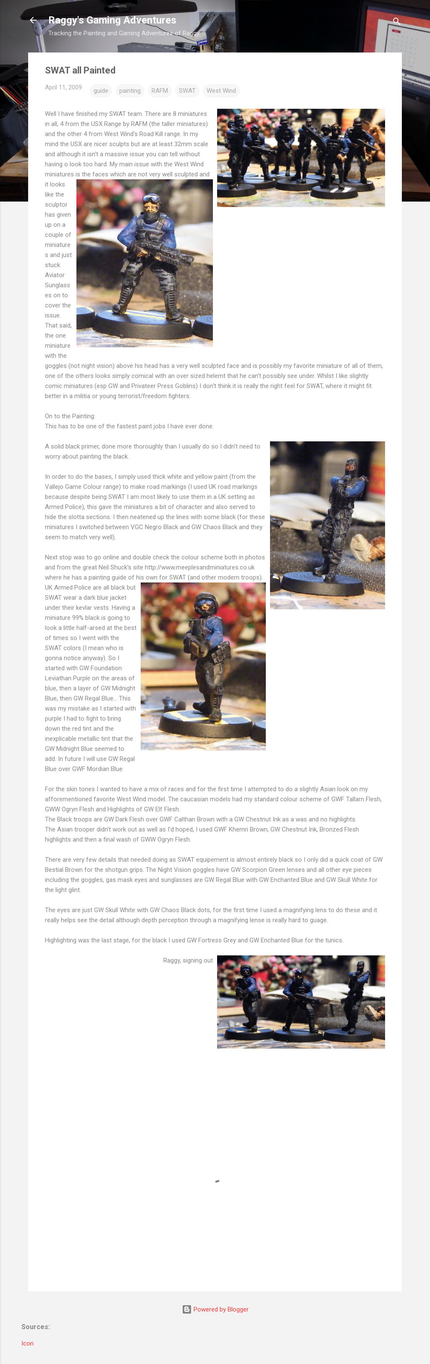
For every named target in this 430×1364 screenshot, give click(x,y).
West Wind (221, 90)
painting (130, 90)
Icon (27, 1343)
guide (101, 90)
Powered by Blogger (215, 1309)
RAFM (160, 90)
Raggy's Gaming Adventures (112, 20)
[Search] (397, 23)
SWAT (187, 90)
